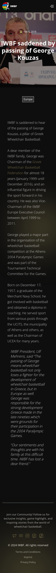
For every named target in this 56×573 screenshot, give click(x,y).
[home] (9, 6)
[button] (52, 6)
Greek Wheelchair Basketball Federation (24, 175)
